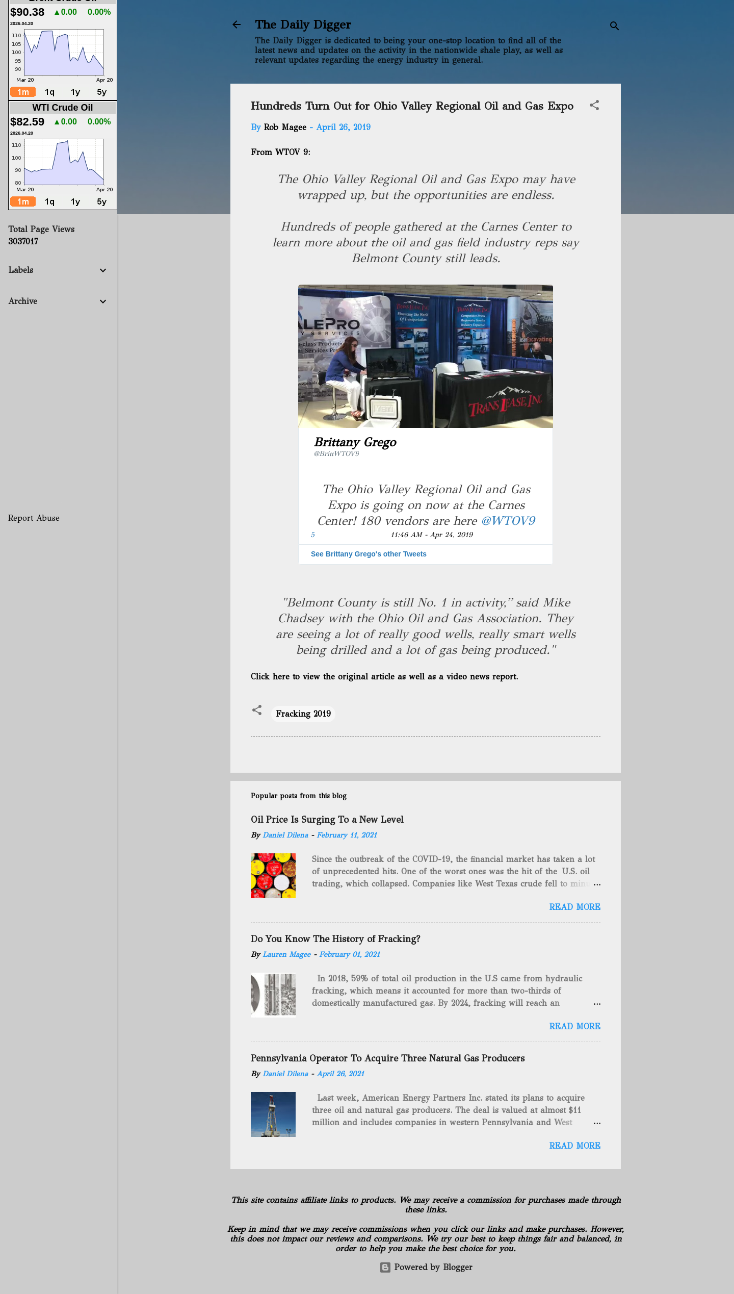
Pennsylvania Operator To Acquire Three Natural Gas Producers (388, 1058)
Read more (574, 907)
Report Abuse (34, 518)
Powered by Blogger (426, 1267)
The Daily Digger (303, 24)
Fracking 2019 (303, 714)
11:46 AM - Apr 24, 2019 (431, 534)
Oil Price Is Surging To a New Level (327, 819)
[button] (594, 107)
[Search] (615, 27)
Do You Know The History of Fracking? (335, 939)
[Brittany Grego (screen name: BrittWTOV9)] (356, 447)
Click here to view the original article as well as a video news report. (385, 676)
